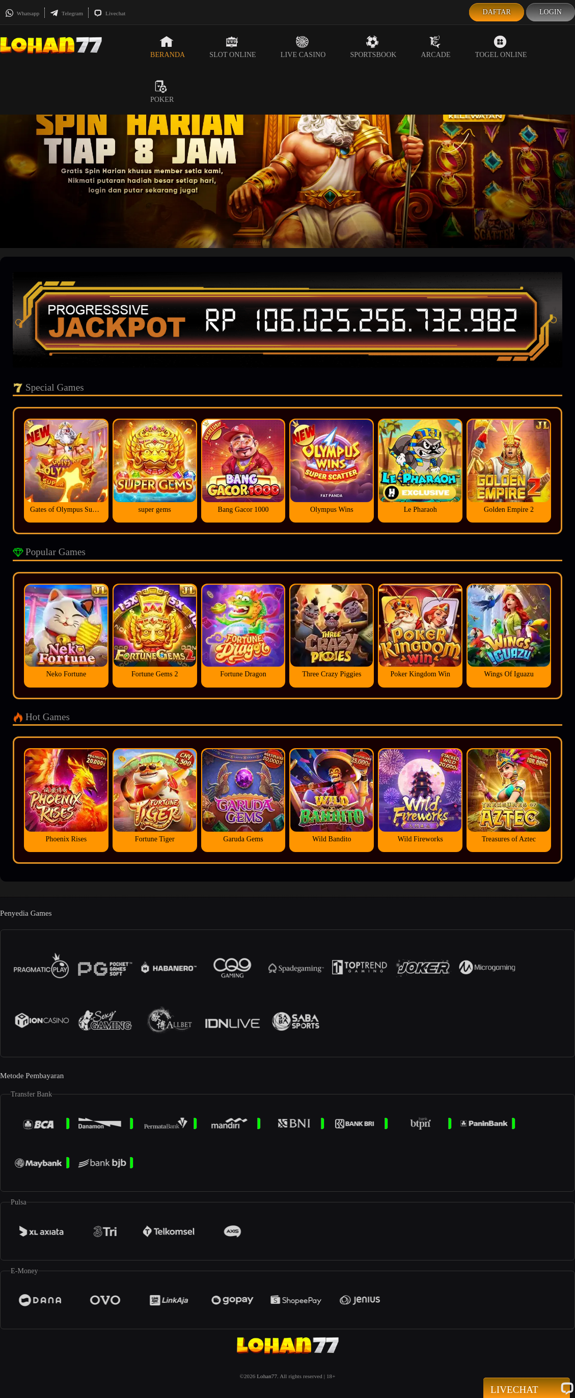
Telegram (66, 13)
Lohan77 (267, 1376)
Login (550, 12)
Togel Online (501, 47)
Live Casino (303, 47)
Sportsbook (373, 47)
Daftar (496, 12)
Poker (162, 91)
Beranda (167, 47)
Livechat (109, 13)
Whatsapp (22, 13)
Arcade (436, 47)
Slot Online (232, 47)
